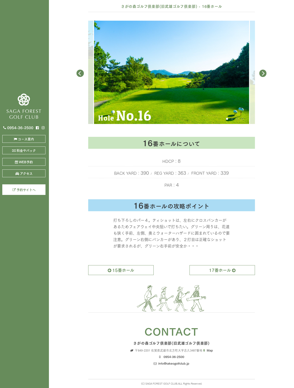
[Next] (263, 73)
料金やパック (24, 150)
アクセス (24, 173)
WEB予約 (24, 161)
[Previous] (80, 73)
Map (208, 350)
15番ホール (121, 270)
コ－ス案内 (24, 138)
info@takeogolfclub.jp (173, 363)
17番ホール (222, 270)
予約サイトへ (24, 189)
